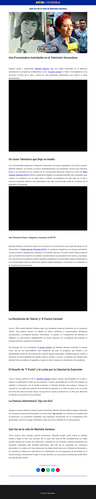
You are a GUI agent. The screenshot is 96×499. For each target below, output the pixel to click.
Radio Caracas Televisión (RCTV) (34, 249)
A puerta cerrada (55, 72)
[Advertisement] (48, 93)
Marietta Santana (42, 69)
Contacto (56, 489)
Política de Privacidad (44, 489)
